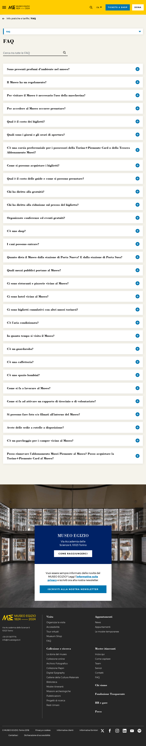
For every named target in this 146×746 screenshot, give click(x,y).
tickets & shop (118, 7)
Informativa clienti (65, 730)
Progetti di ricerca (55, 700)
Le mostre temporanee (107, 631)
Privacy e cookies (43, 730)
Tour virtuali (52, 631)
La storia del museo (56, 654)
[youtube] (132, 731)
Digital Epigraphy (55, 672)
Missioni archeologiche (58, 691)
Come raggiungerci (73, 553)
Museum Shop (54, 636)
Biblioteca (51, 682)
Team (98, 663)
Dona (137, 7)
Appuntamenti (102, 627)
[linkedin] (124, 731)
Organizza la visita (55, 622)
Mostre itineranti (55, 686)
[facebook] (110, 731)
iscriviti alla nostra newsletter (73, 589)
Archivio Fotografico (57, 663)
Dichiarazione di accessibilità (37, 735)
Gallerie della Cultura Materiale (62, 677)
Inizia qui (100, 654)
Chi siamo (101, 685)
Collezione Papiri (55, 668)
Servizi (98, 668)
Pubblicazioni (53, 696)
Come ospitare (102, 659)
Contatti (99, 672)
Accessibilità (52, 627)
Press (98, 711)
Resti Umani (52, 705)
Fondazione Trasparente (110, 693)
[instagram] (117, 731)
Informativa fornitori (89, 730)
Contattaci (13, 735)
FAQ (33, 18)
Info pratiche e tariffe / (19, 18)
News (98, 622)
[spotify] (139, 731)
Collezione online (55, 659)
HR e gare (101, 702)
